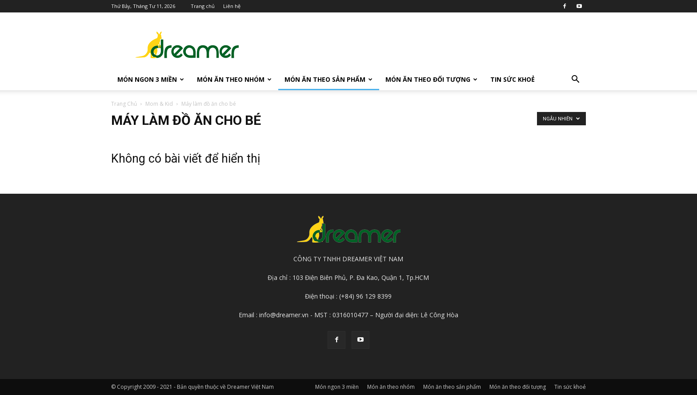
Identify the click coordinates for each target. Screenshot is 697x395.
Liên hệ (231, 6)
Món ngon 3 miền (150, 79)
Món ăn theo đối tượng (431, 79)
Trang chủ (203, 6)
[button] (575, 80)
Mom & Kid (159, 104)
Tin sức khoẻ (512, 79)
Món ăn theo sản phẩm (328, 79)
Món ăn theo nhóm (234, 79)
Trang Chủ (124, 104)
